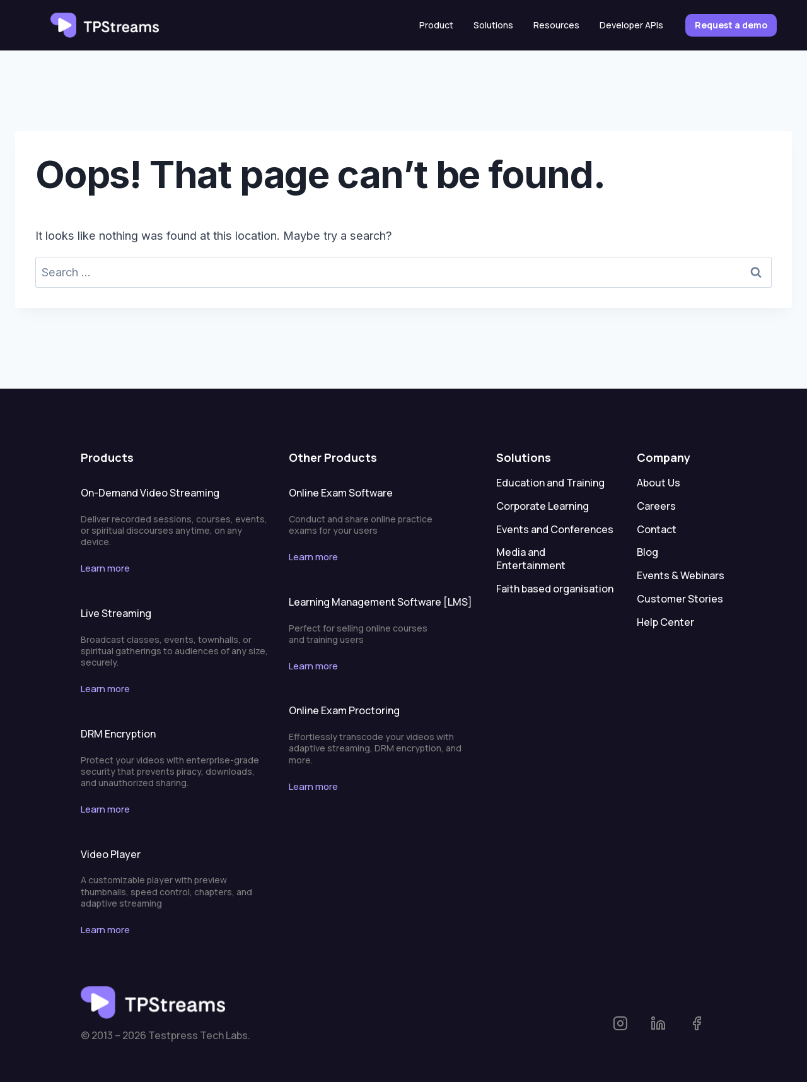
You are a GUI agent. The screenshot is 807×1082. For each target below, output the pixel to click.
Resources (556, 25)
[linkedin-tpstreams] (669, 1024)
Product (436, 25)
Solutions (493, 25)
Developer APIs (631, 25)
